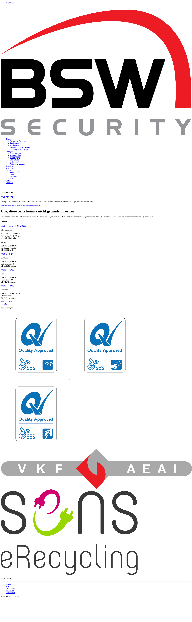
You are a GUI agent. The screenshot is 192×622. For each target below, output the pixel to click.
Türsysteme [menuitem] (14, 160)
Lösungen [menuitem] (9, 151)
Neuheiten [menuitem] (9, 166)
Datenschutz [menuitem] (10, 589)
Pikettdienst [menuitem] (10, 3)
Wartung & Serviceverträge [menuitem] (20, 147)
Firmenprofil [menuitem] (15, 172)
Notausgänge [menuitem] (15, 158)
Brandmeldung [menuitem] (15, 156)
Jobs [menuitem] (11, 178)
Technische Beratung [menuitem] (18, 141)
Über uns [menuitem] (9, 170)
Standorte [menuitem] (13, 176)
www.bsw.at (5, 304)
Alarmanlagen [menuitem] (15, 154)
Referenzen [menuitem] (10, 168)
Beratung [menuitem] (9, 139)
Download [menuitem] (9, 183)
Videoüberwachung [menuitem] (17, 164)
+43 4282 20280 (7, 302)
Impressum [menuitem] (10, 591)
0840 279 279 (7, 197)
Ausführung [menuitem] (14, 145)
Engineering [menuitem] (14, 143)
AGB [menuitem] (7, 586)
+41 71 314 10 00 (7, 270)
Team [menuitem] (12, 174)
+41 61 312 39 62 (7, 286)
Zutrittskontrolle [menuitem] (16, 162)
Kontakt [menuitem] (9, 181)
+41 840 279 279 (7, 254)
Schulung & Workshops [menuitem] (19, 149)
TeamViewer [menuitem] (10, 593)
